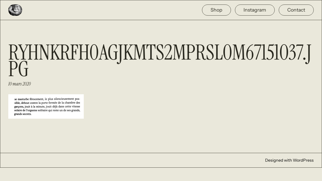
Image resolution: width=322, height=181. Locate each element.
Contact (296, 10)
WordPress (303, 160)
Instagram (255, 10)
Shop (216, 10)
